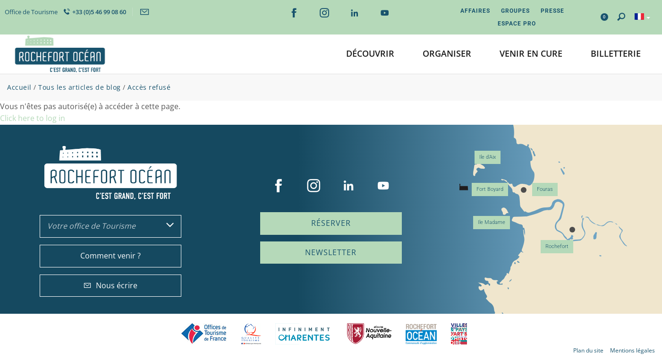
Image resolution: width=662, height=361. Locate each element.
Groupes (515, 11)
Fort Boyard (489, 189)
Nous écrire (110, 285)
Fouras (545, 189)
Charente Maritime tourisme (304, 333)
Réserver (331, 223)
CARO (421, 333)
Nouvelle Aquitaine (369, 333)
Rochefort (557, 246)
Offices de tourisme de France (204, 333)
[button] (370, 54)
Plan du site (588, 350)
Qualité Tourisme (251, 333)
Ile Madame (491, 222)
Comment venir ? (110, 255)
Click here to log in (32, 118)
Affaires (475, 11)
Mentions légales (632, 350)
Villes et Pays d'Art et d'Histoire (459, 333)
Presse (552, 11)
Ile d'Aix (487, 157)
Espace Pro (517, 23)
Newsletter (330, 252)
